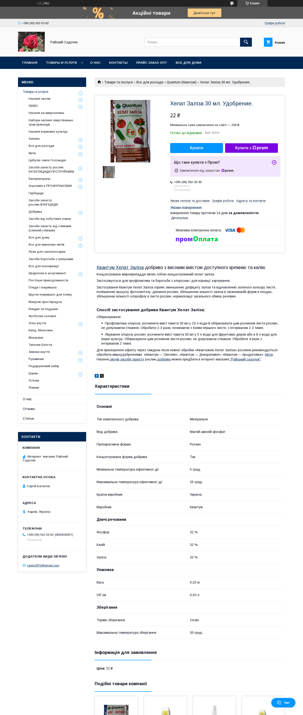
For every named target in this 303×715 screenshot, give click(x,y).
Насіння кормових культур (48, 131)
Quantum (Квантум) (181, 82)
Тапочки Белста (40, 344)
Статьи (28, 418)
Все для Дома (188, 62)
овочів (114, 359)
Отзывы (29, 409)
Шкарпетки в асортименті (47, 273)
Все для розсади (149, 82)
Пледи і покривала (43, 287)
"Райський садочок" (245, 359)
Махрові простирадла (45, 302)
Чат (283, 703)
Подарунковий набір (44, 366)
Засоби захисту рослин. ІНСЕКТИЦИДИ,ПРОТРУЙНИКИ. (52, 169)
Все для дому (39, 237)
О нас (95, 62)
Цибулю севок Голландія (47, 160)
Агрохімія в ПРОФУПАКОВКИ (50, 186)
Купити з (251, 148)
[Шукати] (246, 42)
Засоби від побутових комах (50, 218)
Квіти (269, 354)
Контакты (118, 62)
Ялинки (34, 387)
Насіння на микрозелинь (46, 113)
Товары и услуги (61, 62)
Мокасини (36, 337)
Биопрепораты (39, 178)
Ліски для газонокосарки (47, 251)
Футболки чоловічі (42, 316)
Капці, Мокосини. (41, 330)
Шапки (33, 373)
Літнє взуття (37, 323)
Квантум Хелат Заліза (120, 267)
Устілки (34, 380)
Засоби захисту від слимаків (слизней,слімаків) (50, 228)
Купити (196, 148)
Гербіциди (36, 193)
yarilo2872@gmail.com (43, 565)
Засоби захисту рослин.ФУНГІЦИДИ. (43, 202)
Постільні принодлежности (48, 280)
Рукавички (36, 359)
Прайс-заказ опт (151, 62)
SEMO (33, 106)
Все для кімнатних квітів (46, 244)
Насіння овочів (39, 98)
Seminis (34, 138)
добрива (164, 359)
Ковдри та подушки (43, 309)
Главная (29, 62)
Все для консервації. (44, 266)
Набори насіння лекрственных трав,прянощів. (51, 122)
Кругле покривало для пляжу (50, 294)
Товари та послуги (118, 82)
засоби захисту (132, 359)
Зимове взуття (39, 352)
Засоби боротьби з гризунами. (51, 259)
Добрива (35, 211)
